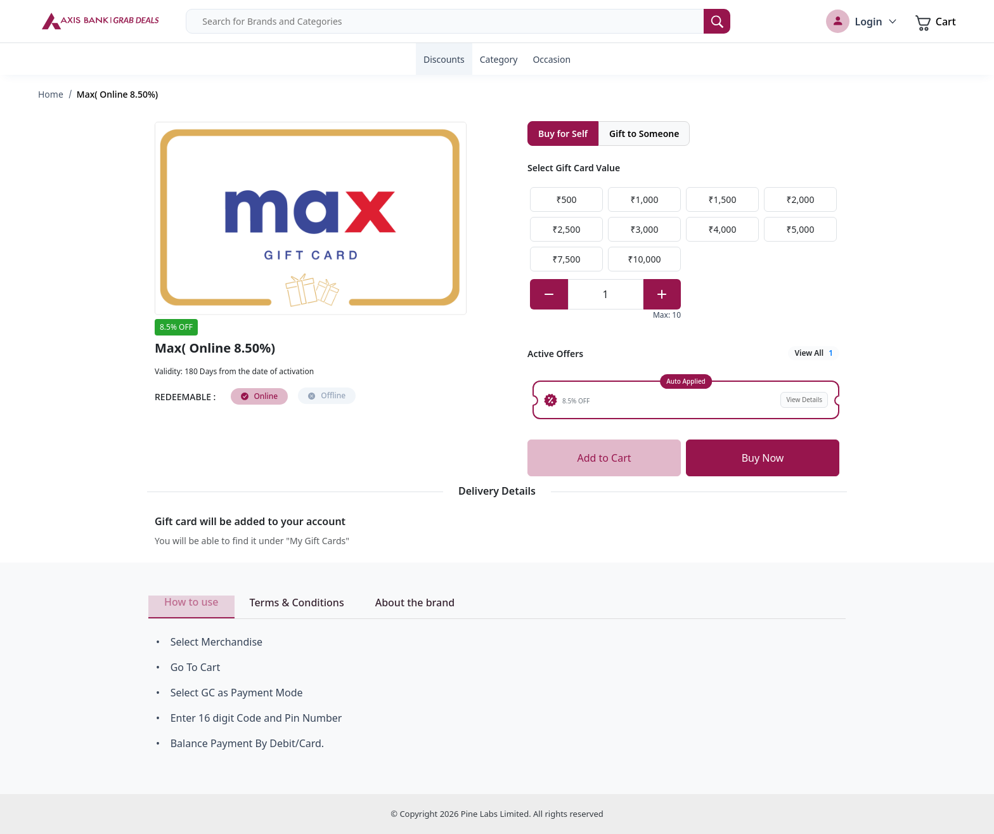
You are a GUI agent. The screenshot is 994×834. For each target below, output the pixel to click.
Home (50, 94)
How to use (191, 602)
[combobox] (458, 21)
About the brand (415, 602)
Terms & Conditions (297, 602)
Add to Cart (604, 458)
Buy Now (763, 458)
